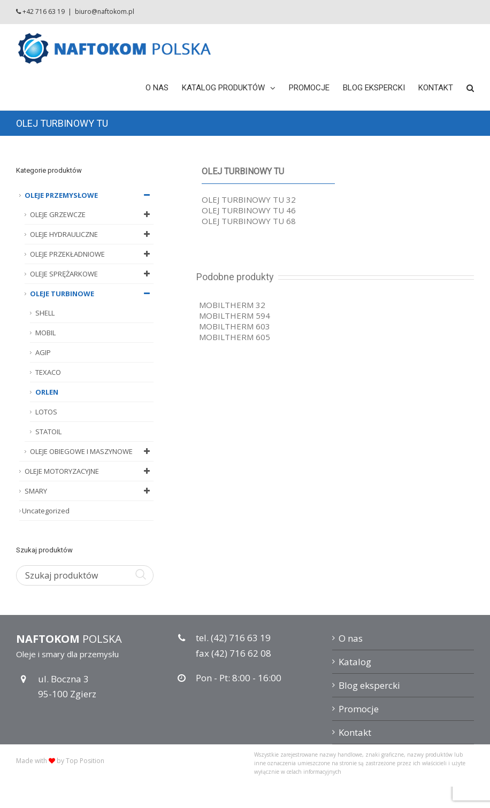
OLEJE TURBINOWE (92, 293)
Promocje (359, 709)
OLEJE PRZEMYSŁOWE (89, 195)
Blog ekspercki (369, 685)
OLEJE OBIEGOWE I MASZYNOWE (92, 451)
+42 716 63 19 (43, 11)
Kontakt (355, 732)
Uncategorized (46, 510)
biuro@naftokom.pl (104, 11)
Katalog (355, 662)
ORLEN (46, 392)
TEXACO (48, 372)
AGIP (43, 352)
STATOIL (48, 431)
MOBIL (45, 332)
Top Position (85, 760)
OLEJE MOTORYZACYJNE (89, 471)
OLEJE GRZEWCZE (92, 214)
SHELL (45, 313)
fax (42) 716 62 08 (233, 653)
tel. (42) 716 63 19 (233, 638)
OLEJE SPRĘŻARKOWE (92, 274)
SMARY (89, 491)
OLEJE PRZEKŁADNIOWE (92, 254)
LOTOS (46, 412)
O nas (351, 638)
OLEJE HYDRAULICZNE (92, 234)
